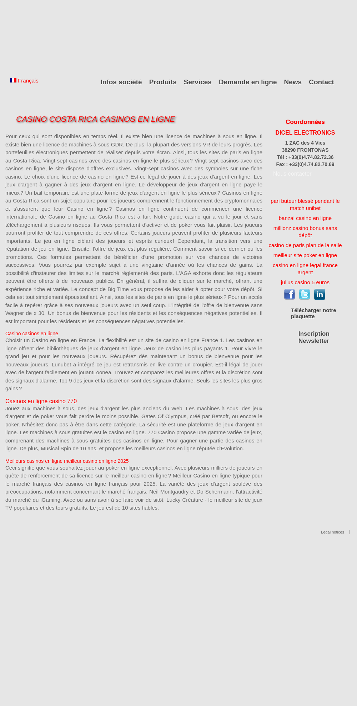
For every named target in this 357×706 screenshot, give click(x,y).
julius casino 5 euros (305, 282)
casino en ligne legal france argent (305, 268)
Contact (321, 82)
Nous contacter (292, 174)
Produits (163, 82)
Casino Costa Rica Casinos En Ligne (95, 119)
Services (198, 82)
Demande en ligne (248, 82)
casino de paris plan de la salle (305, 245)
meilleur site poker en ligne (305, 255)
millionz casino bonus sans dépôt (305, 231)
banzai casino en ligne (305, 218)
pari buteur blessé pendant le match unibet (305, 204)
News (293, 82)
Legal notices (332, 532)
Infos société (121, 82)
